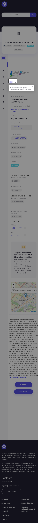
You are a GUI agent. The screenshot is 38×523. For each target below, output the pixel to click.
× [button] (32, 86)
